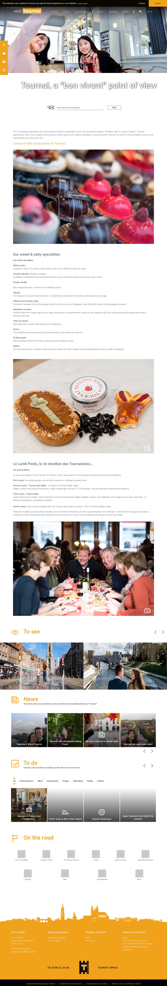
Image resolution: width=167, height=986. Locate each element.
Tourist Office (108, 967)
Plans (87, 937)
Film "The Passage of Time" (135, 940)
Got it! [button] (157, 3)
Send (114, 108)
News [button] (126, 12)
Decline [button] (142, 3)
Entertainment (26, 781)
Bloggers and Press (57, 937)
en (150, 12)
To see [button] (54, 12)
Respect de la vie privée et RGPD (126, 984)
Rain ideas (78, 781)
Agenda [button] (113, 12)
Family (90, 781)
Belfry (125, 937)
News (30, 699)
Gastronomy (52, 781)
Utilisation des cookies (96, 984)
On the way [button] (82, 12)
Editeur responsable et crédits (40, 984)
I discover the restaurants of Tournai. (39, 143)
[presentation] (155, 632)
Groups (65, 781)
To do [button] (66, 12)
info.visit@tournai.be (26, 952)
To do (30, 763)
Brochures (89, 940)
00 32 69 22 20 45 (23, 949)
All (14, 781)
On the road (38, 837)
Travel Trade (54, 940)
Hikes (40, 781)
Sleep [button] (100, 12)
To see (31, 631)
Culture (100, 781)
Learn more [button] (82, 3)
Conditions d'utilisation (71, 984)
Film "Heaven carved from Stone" (138, 943)
